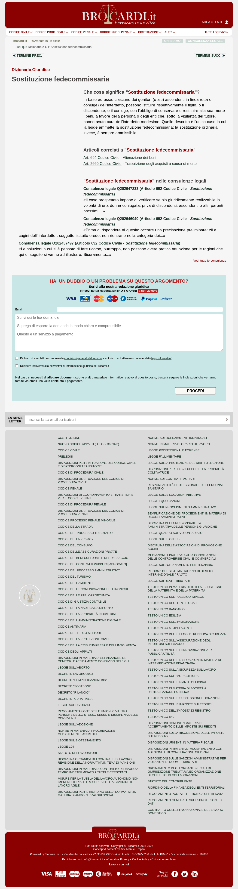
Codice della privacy (75, 539)
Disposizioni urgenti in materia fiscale (180, 742)
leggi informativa (161, 358)
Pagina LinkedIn (194, 872)
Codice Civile (19, 32)
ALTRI (168, 32)
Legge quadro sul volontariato (175, 533)
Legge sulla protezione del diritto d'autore (186, 463)
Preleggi (65, 456)
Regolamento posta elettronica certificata (185, 794)
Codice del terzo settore (80, 633)
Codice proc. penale (116, 32)
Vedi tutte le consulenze (209, 260)
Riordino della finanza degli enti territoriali (186, 787)
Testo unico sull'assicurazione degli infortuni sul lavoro (179, 642)
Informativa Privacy (117, 859)
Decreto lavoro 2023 (75, 673)
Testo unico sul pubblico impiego (176, 596)
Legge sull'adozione (75, 724)
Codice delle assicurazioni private (87, 551)
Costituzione (148, 32)
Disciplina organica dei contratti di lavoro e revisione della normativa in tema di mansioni (96, 760)
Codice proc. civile (51, 32)
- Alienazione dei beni (119, 158)
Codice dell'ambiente (76, 583)
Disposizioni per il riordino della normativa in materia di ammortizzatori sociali (97, 793)
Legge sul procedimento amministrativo (182, 507)
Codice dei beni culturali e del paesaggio (93, 558)
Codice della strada (75, 526)
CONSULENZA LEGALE (205, 41)
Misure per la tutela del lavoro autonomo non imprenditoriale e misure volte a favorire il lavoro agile (98, 782)
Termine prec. (29, 55)
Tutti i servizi (215, 32)
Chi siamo (157, 859)
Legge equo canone (164, 501)
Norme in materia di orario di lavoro (179, 444)
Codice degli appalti (75, 651)
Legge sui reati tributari (169, 580)
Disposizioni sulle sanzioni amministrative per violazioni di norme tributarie (187, 760)
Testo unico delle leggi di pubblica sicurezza (187, 634)
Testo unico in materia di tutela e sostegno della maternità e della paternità (185, 588)
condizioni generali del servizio (83, 358)
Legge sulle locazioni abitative (174, 494)
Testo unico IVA (161, 717)
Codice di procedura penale (82, 504)
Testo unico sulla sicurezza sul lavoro (182, 669)
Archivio (171, 859)
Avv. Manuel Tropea (132, 849)
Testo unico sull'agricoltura (173, 676)
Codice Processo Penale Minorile (86, 520)
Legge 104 (66, 746)
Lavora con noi (119, 864)
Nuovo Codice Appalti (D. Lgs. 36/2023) (88, 444)
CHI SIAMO (172, 41)
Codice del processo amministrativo (89, 570)
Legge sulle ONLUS (164, 539)
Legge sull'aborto (74, 667)
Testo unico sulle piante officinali (177, 682)
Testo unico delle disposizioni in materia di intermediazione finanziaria (184, 661)
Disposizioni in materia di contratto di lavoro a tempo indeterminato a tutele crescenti (98, 770)
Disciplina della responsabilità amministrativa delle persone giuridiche (182, 524)
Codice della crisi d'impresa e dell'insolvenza (97, 645)
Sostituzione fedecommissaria (71, 47)
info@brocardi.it (93, 859)
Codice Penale (82, 32)
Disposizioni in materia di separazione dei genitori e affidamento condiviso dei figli (93, 659)
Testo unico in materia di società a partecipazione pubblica (177, 690)
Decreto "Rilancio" (74, 692)
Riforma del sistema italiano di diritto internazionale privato (180, 572)
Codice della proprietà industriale (88, 614)
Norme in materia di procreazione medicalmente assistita (86, 732)
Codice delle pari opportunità (84, 595)
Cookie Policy (140, 859)
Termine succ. (208, 55)
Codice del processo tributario (85, 533)
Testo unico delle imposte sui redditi (179, 704)
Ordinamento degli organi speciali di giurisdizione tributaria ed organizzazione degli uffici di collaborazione (184, 771)
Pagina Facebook (174, 872)
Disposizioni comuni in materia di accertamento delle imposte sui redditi (182, 724)
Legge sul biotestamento (79, 740)
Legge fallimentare (164, 456)
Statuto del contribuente (170, 781)
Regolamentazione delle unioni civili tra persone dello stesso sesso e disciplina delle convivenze (98, 714)
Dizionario (35, 47)
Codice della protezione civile (84, 639)
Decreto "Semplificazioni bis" (82, 680)
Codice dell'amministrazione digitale (89, 620)
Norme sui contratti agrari (171, 478)
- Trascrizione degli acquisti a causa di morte (140, 164)
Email (18, 309)
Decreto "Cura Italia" (76, 698)
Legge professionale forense (174, 450)
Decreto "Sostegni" (74, 686)
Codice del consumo (75, 545)
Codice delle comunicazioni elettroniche (93, 589)
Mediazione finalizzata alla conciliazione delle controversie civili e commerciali (182, 556)
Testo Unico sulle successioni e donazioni (184, 698)
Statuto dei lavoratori (77, 753)
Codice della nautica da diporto (85, 608)
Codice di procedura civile (81, 472)
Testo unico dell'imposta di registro (179, 710)
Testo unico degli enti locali (172, 603)
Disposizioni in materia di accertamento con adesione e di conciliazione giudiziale (185, 750)
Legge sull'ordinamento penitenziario (180, 565)
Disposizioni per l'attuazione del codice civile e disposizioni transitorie (97, 464)
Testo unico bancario (166, 609)
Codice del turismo (74, 576)
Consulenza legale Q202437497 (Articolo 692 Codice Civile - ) (99, 243)
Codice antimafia (72, 626)
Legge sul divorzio (74, 705)
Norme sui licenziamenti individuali (177, 438)
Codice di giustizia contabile (82, 601)
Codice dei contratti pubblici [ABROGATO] (92, 564)
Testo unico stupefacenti (170, 628)
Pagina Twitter (184, 872)
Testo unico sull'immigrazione (173, 621)
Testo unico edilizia (164, 615)
